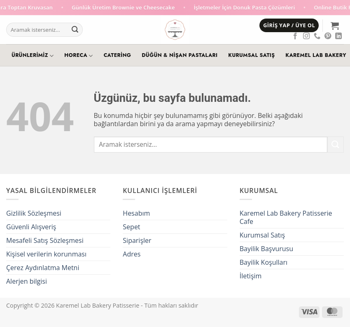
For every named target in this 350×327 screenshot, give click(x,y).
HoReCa (78, 56)
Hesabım (136, 213)
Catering (117, 55)
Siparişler (137, 240)
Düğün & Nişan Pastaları (179, 55)
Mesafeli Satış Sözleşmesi (45, 240)
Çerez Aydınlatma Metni (42, 267)
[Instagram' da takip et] (306, 36)
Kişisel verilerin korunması (46, 254)
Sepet (131, 226)
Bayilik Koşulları (263, 262)
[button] (289, 25)
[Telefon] (317, 36)
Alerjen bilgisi (26, 281)
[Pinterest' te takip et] (327, 36)
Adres (131, 254)
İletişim (251, 275)
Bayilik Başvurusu (266, 248)
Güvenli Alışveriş (31, 226)
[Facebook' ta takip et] (295, 36)
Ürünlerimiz (33, 56)
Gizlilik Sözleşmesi (33, 213)
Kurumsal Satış (251, 55)
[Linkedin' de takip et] (338, 36)
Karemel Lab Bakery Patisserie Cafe (286, 217)
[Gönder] (75, 30)
